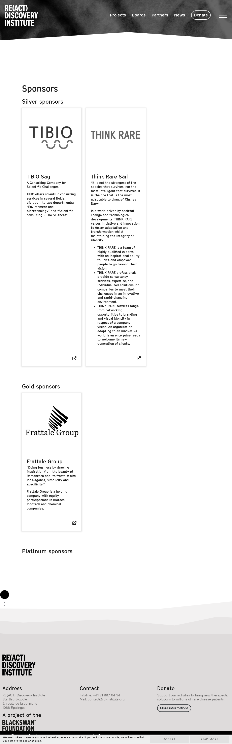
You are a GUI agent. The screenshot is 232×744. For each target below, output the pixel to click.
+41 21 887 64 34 (106, 695)
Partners (160, 15)
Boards (139, 15)
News (179, 15)
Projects (118, 15)
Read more (209, 739)
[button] (4, 594)
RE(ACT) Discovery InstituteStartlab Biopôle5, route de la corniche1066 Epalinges (23, 701)
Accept (168, 739)
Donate (201, 15)
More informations (174, 708)
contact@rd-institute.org (106, 699)
